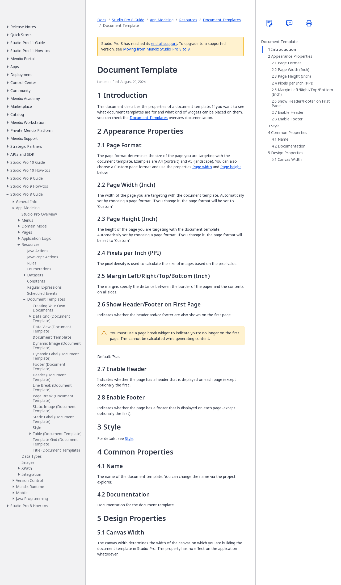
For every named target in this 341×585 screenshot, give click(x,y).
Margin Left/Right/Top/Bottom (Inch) (302, 92)
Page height (230, 167)
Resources (188, 20)
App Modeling (162, 20)
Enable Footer (290, 119)
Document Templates (222, 20)
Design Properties (287, 153)
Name (283, 139)
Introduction (283, 49)
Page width (202, 167)
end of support (164, 43)
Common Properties (289, 133)
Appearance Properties (291, 56)
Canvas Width (290, 159)
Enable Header (291, 112)
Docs (101, 20)
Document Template (279, 42)
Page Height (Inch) (294, 76)
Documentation (291, 146)
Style (129, 438)
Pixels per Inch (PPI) (295, 83)
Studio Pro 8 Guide (128, 20)
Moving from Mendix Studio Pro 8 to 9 (156, 49)
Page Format (289, 63)
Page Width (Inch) (293, 70)
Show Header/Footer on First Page (301, 103)
